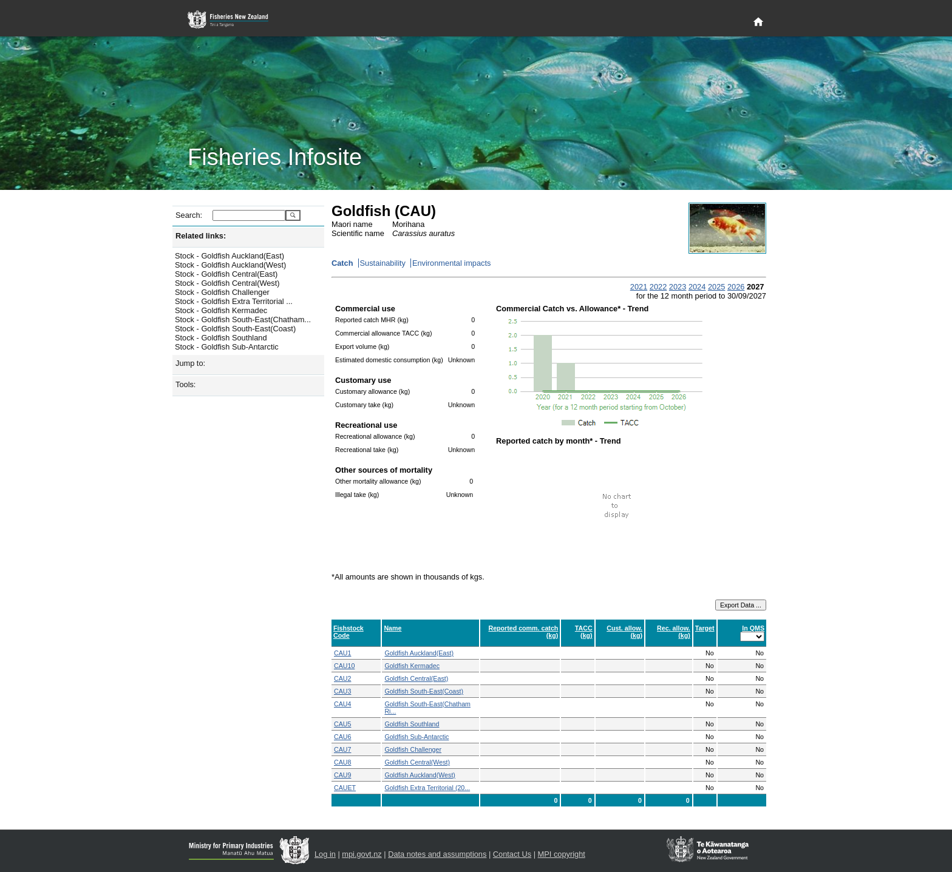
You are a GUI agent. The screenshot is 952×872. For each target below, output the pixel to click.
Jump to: (190, 363)
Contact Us (512, 854)
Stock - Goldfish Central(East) (226, 274)
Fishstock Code (348, 631)
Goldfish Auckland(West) (419, 775)
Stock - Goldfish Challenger (222, 292)
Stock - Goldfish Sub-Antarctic (227, 346)
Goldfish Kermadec (412, 665)
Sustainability (383, 263)
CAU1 (342, 653)
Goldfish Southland (411, 724)
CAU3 (342, 691)
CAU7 (342, 749)
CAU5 (342, 724)
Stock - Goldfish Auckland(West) (230, 264)
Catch (342, 263)
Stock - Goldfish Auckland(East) (229, 255)
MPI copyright (561, 854)
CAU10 (344, 665)
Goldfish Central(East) (416, 678)
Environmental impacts (451, 263)
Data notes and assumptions (437, 854)
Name (392, 628)
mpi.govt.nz (361, 854)
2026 (735, 286)
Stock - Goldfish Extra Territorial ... (234, 301)
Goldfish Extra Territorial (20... (427, 787)
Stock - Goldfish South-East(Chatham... (243, 319)
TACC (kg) (584, 631)
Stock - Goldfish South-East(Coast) (235, 328)
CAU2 (342, 678)
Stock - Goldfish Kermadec (221, 310)
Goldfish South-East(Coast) (423, 691)
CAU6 (342, 736)
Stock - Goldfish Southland (221, 337)
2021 (638, 286)
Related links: (200, 235)
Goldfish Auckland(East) (419, 653)
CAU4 (342, 704)
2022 (658, 286)
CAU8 (342, 762)
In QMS (753, 628)
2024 (697, 286)
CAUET (345, 787)
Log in (325, 854)
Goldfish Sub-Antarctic (416, 736)
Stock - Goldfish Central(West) (227, 283)
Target (705, 628)
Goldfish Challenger (412, 749)
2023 (677, 286)
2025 (716, 286)
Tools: (185, 384)
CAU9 (342, 775)
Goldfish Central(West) (417, 762)
